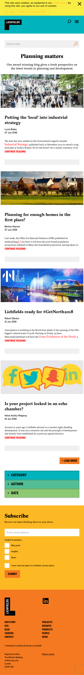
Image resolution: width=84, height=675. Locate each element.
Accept (10, 11)
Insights (14, 551)
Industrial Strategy (16, 144)
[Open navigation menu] (76, 22)
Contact (9, 637)
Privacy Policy (39, 11)
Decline (22, 11)
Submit (12, 574)
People (45, 633)
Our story (10, 622)
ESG (6, 626)
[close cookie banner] (80, 4)
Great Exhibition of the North (57, 336)
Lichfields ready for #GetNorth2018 (39, 311)
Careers (9, 633)
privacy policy (48, 566)
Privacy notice (48, 654)
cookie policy (59, 2)
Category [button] (18, 475)
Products (47, 629)
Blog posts (15, 545)
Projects (47, 622)
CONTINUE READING (15, 151)
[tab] (42, 475)
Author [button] (17, 484)
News (13, 557)
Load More (69, 460)
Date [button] (15, 493)
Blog (7, 629)
